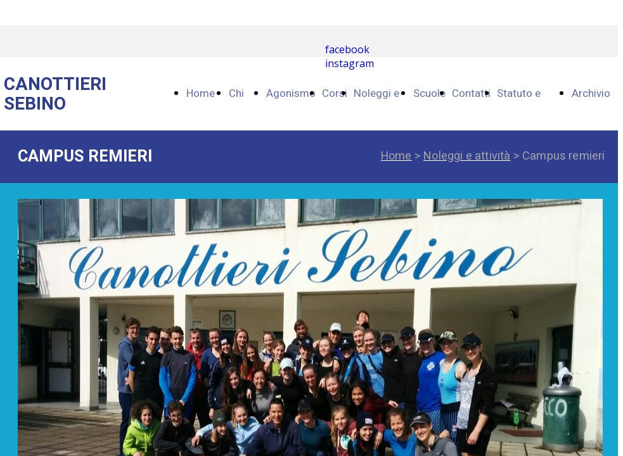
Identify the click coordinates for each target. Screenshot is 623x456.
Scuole (429, 93)
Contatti (471, 93)
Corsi (334, 93)
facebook (347, 49)
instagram (349, 63)
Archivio (591, 93)
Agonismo (291, 93)
